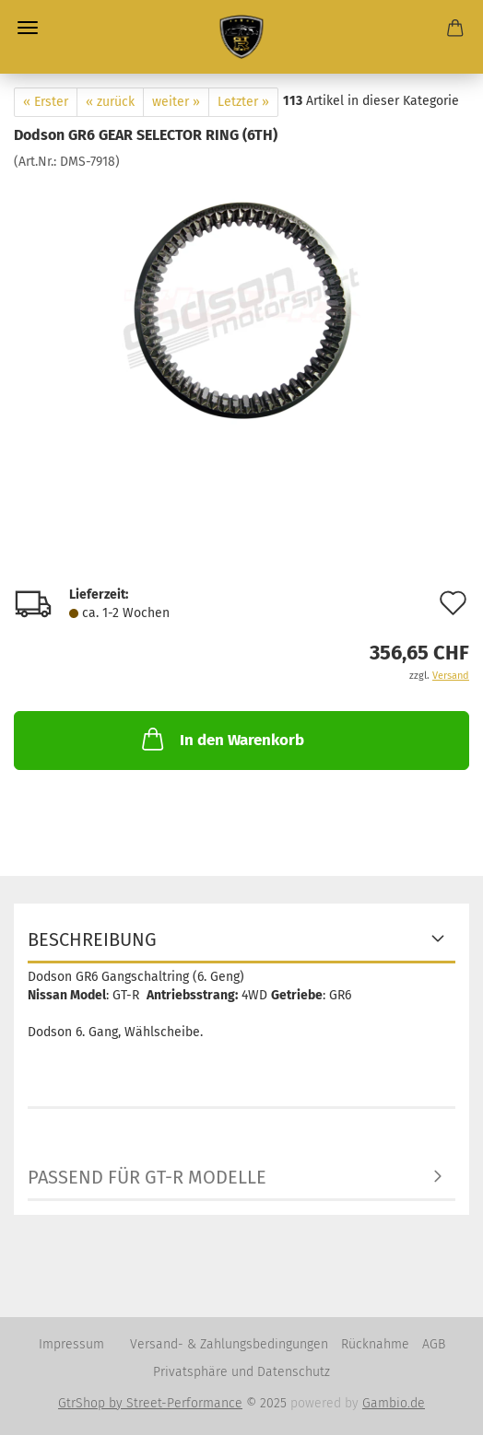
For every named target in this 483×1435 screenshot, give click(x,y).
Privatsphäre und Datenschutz (241, 1372)
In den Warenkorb (221, 738)
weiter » (176, 102)
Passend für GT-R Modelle (147, 1177)
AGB (433, 1344)
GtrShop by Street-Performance (150, 1403)
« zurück (110, 102)
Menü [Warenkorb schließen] (28, 28)
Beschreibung (92, 939)
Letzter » (243, 102)
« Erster (45, 102)
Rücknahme (375, 1344)
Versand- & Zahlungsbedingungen (229, 1344)
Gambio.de (393, 1403)
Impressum (71, 1344)
